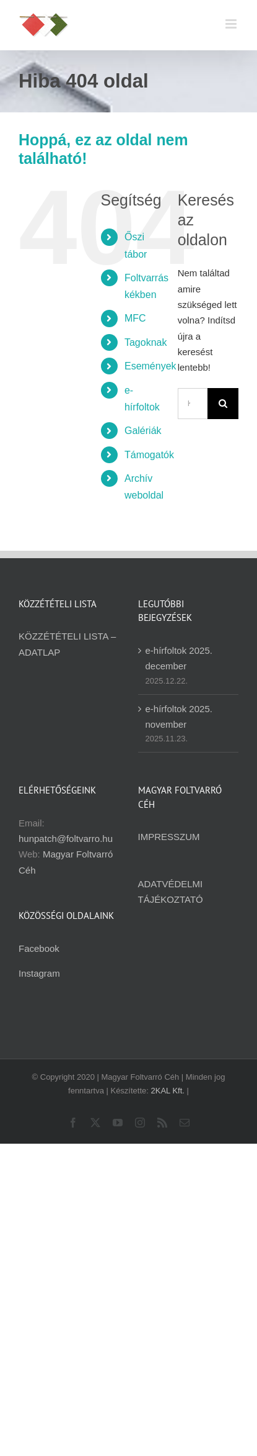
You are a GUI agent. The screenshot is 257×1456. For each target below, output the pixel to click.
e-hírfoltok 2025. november (179, 716)
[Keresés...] (192, 403)
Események (150, 366)
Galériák (143, 430)
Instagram (39, 973)
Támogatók (149, 455)
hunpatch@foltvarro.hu (66, 838)
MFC (135, 318)
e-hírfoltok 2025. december (179, 658)
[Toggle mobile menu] (231, 23)
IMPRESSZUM (169, 836)
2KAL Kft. (168, 1090)
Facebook (39, 948)
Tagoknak (145, 342)
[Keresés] (222, 403)
